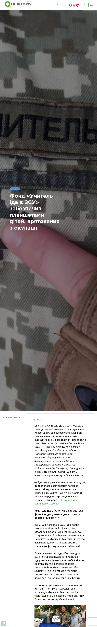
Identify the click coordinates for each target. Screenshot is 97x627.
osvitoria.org (59, 5)
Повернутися (13, 417)
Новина (14, 189)
